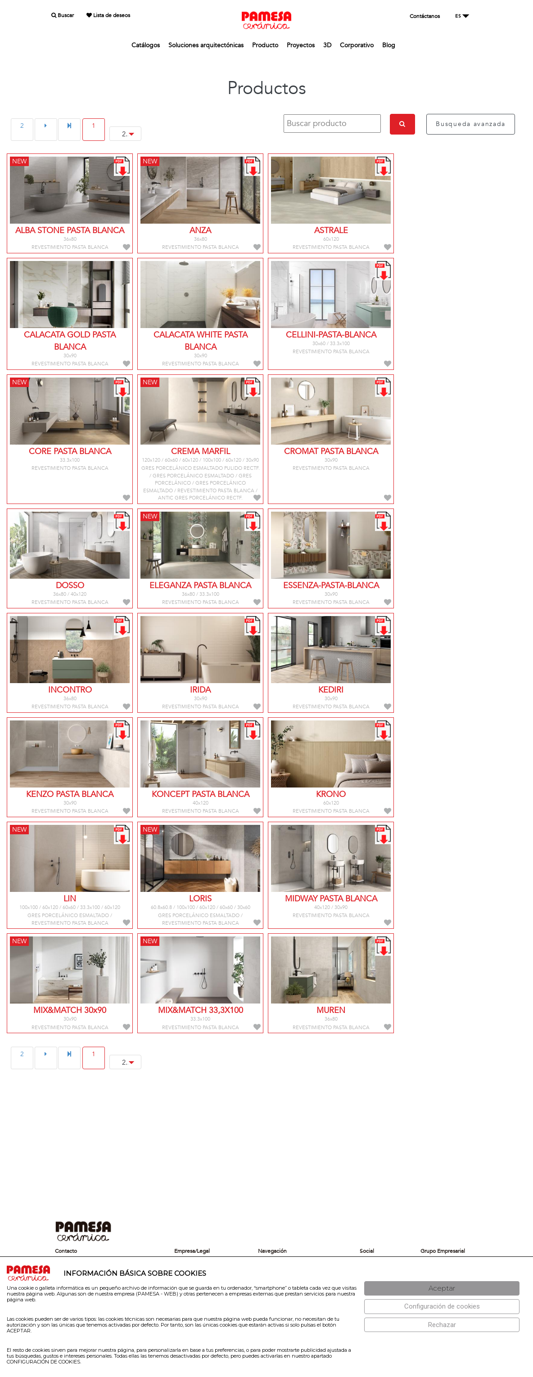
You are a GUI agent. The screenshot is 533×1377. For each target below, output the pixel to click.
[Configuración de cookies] (441, 1306)
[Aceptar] (441, 1288)
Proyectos (301, 45)
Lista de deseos (108, 15)
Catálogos (145, 45)
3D (327, 45)
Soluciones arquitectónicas (206, 45)
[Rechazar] (441, 1325)
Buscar (62, 15)
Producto (265, 45)
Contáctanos (425, 16)
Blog (388, 45)
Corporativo (357, 45)
